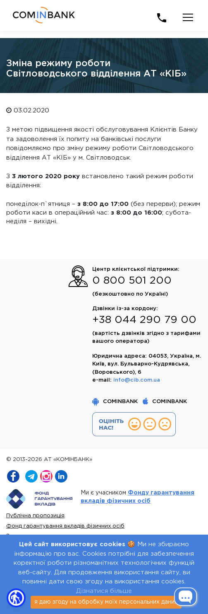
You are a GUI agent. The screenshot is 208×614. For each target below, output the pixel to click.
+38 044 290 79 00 (144, 320)
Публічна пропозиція (35, 516)
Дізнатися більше (104, 591)
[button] (16, 598)
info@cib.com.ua (136, 380)
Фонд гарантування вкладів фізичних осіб (65, 526)
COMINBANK (115, 401)
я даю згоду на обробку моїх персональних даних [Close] (106, 602)
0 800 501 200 (132, 280)
